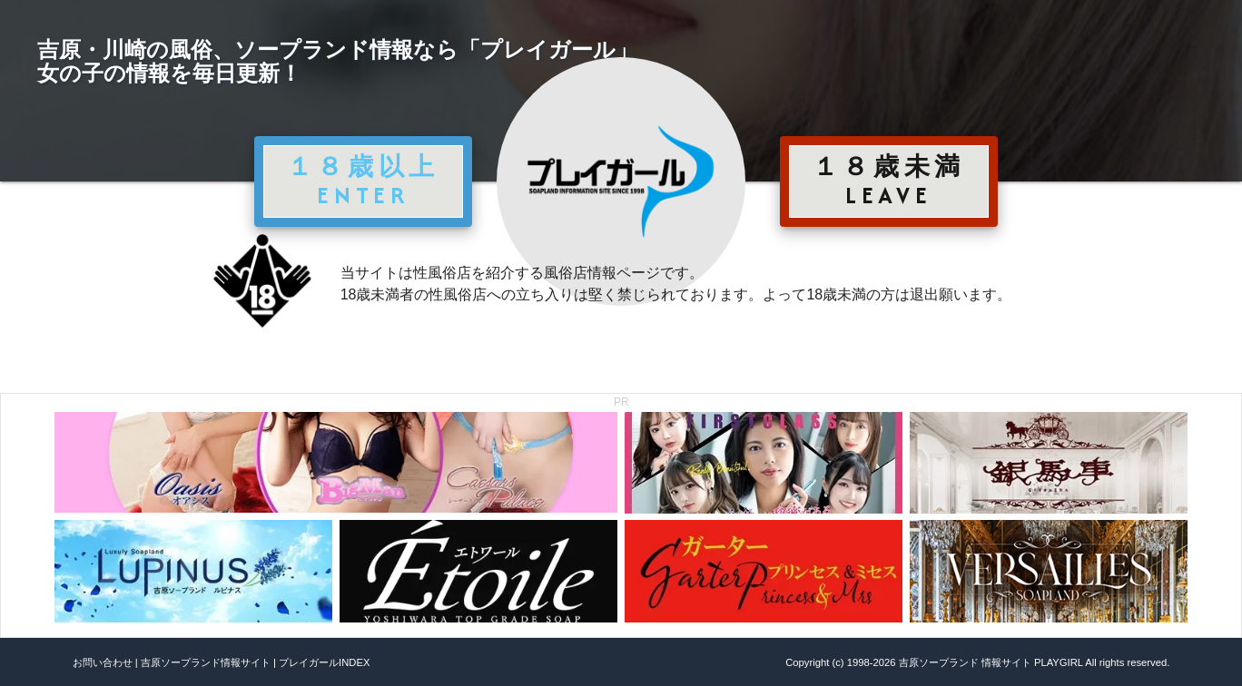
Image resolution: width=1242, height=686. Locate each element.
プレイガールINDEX (324, 662)
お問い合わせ (103, 662)
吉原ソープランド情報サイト (206, 662)
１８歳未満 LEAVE (889, 180)
